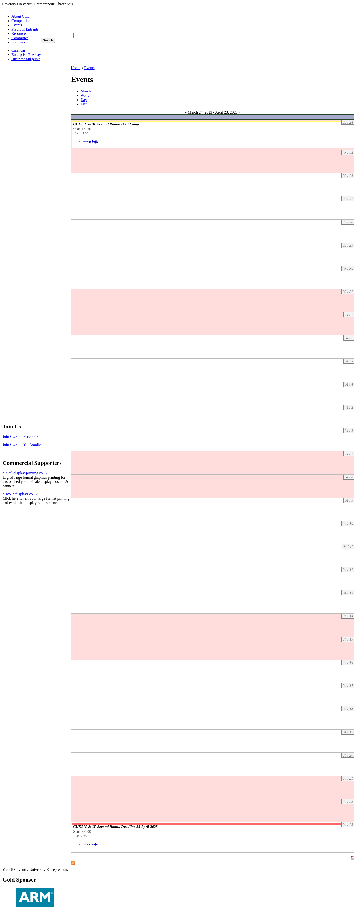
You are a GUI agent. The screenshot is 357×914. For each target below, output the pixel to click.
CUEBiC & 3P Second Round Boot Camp (106, 124)
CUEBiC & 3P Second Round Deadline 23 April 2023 (115, 827)
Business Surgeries (25, 59)
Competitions (21, 21)
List (84, 104)
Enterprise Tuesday (26, 55)
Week (85, 95)
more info (90, 142)
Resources (19, 34)
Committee (19, 38)
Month (86, 91)
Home (75, 68)
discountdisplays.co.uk (20, 494)
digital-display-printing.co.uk (25, 473)
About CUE (20, 16)
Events (16, 25)
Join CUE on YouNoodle (22, 445)
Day (84, 100)
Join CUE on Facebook (20, 436)
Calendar (18, 50)
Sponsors (18, 42)
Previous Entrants (24, 29)
